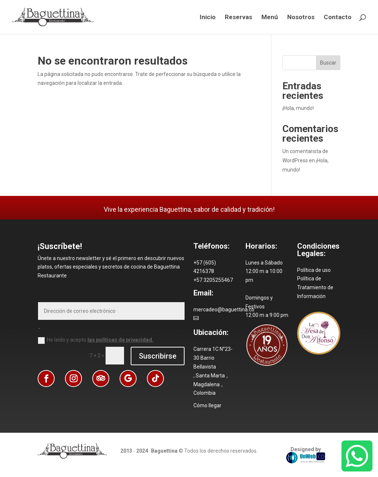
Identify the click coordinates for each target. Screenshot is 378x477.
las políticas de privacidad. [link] (120, 340)
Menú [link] (269, 17)
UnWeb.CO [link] (305, 457)
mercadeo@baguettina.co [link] (223, 309)
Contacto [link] (337, 17)
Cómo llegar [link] (207, 405)
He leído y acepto (96, 340)
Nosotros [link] (301, 17)
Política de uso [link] (314, 270)
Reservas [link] (238, 17)
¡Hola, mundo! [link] (298, 108)
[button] (46, 378)
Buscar (328, 63)
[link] (52, 17)
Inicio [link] (208, 17)
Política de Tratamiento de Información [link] (315, 287)
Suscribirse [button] (157, 356)
